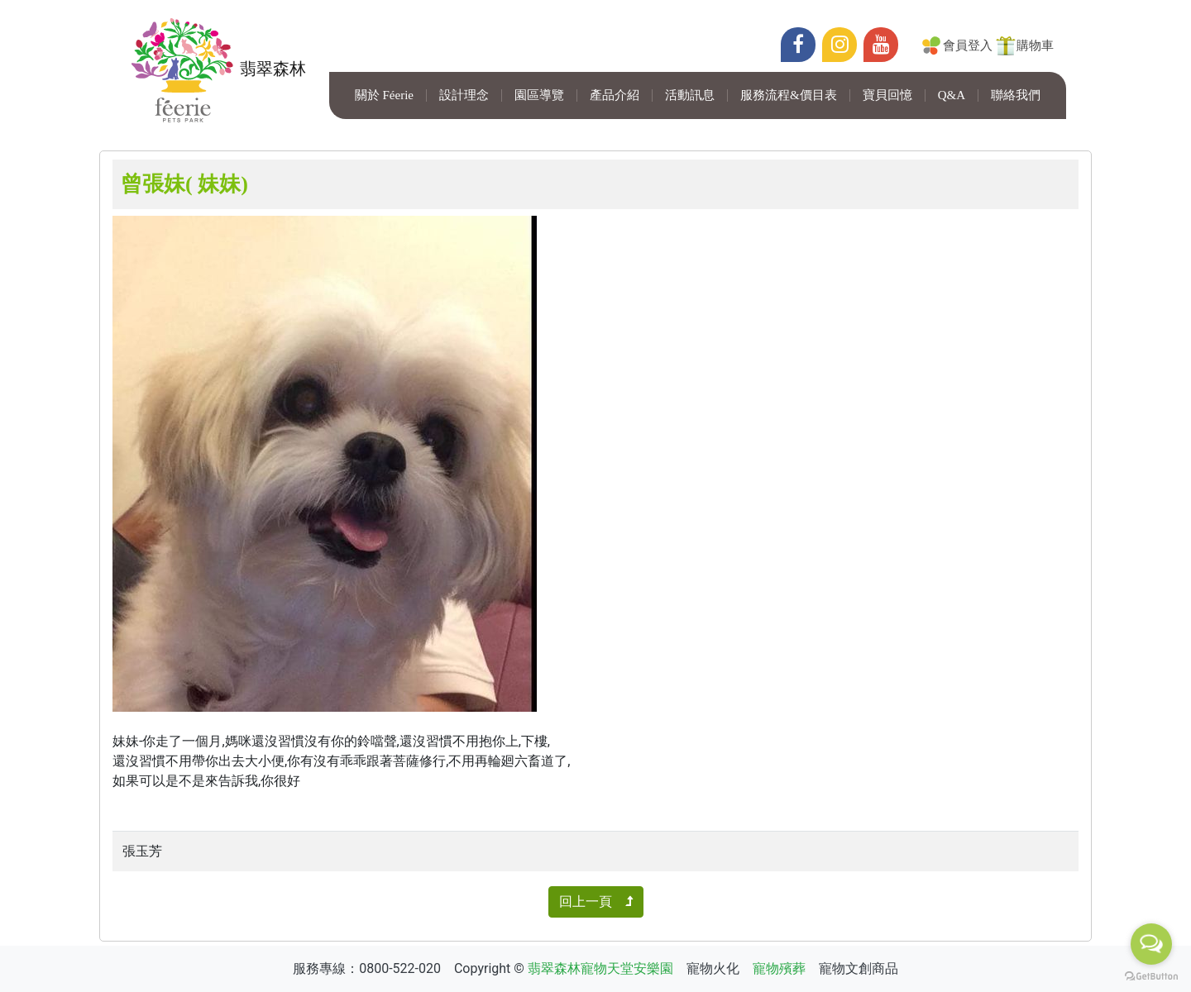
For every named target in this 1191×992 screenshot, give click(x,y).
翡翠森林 (215, 70)
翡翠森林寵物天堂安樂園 (600, 968)
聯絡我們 (1015, 95)
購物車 (1035, 45)
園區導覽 (539, 95)
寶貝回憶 (887, 95)
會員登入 (967, 45)
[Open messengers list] (1151, 944)
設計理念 (464, 95)
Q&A (951, 95)
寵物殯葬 (779, 968)
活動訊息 (690, 95)
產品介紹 (614, 95)
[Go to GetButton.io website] (1151, 975)
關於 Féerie (384, 95)
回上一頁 (596, 901)
